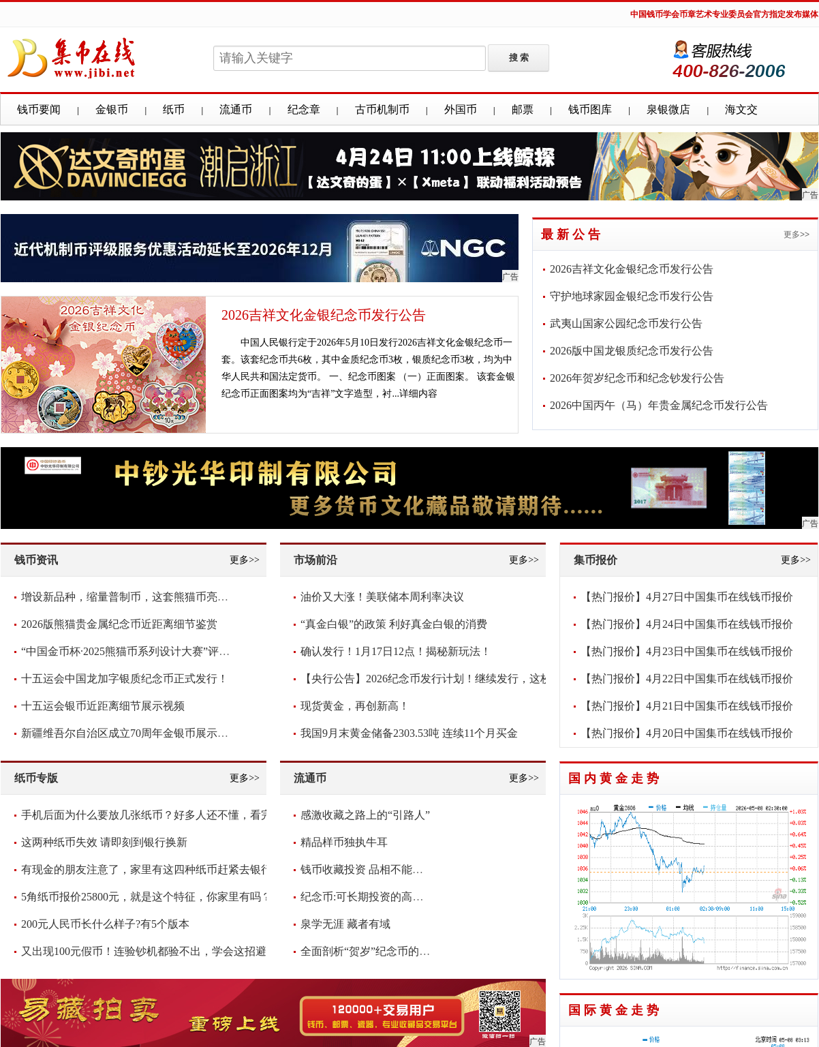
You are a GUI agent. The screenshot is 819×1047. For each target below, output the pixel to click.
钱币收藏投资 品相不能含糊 (367, 869)
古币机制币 (382, 109)
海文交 (741, 109)
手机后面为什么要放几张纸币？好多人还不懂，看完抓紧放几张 (173, 815)
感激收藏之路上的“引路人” (365, 815)
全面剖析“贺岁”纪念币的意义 (370, 951)
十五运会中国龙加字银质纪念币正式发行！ (124, 678)
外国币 (460, 109)
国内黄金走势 (615, 778)
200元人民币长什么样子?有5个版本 (105, 924)
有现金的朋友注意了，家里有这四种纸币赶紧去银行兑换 (157, 869)
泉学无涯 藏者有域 (345, 924)
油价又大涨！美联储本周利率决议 (382, 597)
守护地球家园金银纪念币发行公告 (631, 296)
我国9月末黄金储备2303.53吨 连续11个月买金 (409, 733)
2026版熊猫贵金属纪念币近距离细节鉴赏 (119, 624)
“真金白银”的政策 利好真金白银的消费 (393, 624)
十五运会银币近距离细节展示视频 (103, 706)
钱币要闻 (39, 109)
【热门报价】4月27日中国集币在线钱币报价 (687, 597)
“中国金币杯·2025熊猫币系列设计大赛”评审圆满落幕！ (152, 651)
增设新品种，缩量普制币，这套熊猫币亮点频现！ (141, 597)
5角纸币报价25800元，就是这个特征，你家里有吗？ (146, 896)
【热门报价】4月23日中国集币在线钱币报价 (687, 651)
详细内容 (418, 394)
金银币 (111, 109)
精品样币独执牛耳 (344, 842)
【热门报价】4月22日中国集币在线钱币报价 (687, 678)
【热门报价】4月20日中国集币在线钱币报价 (687, 733)
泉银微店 (668, 109)
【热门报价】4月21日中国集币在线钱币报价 (687, 706)
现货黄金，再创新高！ (354, 706)
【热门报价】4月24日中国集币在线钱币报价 (687, 624)
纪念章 (304, 109)
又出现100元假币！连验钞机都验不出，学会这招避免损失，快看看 (182, 951)
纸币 (174, 109)
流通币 (235, 109)
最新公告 (572, 234)
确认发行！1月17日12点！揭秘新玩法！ (395, 651)
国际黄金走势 (615, 1010)
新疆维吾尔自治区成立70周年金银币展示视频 (130, 733)
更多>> (796, 234)
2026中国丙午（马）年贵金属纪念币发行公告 (659, 405)
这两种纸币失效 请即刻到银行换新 (104, 842)
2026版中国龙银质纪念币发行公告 (631, 350)
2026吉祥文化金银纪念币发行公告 (323, 314)
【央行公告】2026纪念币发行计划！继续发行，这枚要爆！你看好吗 (464, 678)
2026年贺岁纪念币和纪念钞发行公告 (637, 378)
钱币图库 (590, 109)
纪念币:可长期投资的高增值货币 (378, 896)
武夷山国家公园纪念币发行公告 (626, 323)
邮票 (523, 109)
